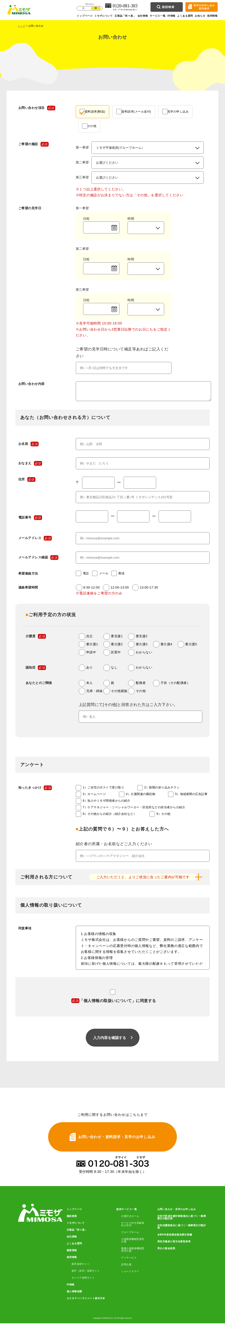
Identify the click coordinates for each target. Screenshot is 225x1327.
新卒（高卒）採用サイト (86, 1274)
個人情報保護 (74, 1295)
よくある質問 (185, 15)
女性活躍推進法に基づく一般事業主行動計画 (181, 1230)
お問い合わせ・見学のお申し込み (176, 1213)
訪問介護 (126, 1268)
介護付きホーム (130, 1220)
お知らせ (200, 15)
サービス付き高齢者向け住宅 (132, 1227)
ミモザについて (103, 15)
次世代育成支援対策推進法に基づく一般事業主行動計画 (181, 1221)
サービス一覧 (158, 15)
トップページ (85, 15)
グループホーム (130, 1236)
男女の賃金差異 (166, 1252)
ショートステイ (130, 1275)
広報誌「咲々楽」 (125, 15)
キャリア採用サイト (83, 1281)
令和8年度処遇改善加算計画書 (174, 1238)
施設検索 (72, 1220)
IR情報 (171, 15)
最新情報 (72, 1254)
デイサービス (129, 1261)
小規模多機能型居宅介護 (132, 1244)
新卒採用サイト (81, 1268)
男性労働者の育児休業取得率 (174, 1245)
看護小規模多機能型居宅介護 (132, 1253)
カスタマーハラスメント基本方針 (86, 1302)
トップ (21, 25)
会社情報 (143, 15)
